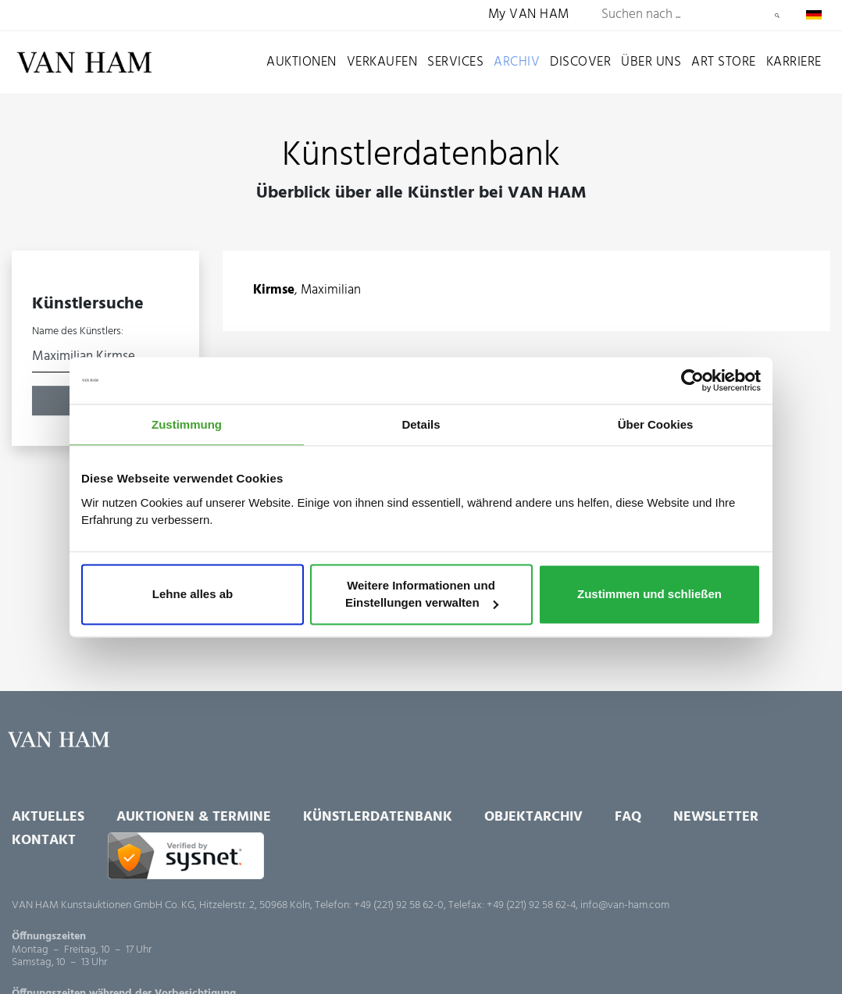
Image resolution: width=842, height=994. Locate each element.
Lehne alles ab (192, 594)
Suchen (777, 15)
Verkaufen (382, 62)
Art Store (723, 62)
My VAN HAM (528, 15)
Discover (580, 62)
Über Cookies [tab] (656, 424)
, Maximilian (307, 291)
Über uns (651, 62)
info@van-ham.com (624, 905)
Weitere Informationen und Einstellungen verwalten (421, 594)
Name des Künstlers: (77, 332)
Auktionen (301, 62)
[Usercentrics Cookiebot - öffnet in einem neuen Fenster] (692, 380)
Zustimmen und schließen (649, 594)
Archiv (517, 62)
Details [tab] (420, 424)
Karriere (794, 62)
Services (455, 62)
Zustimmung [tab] (187, 424)
